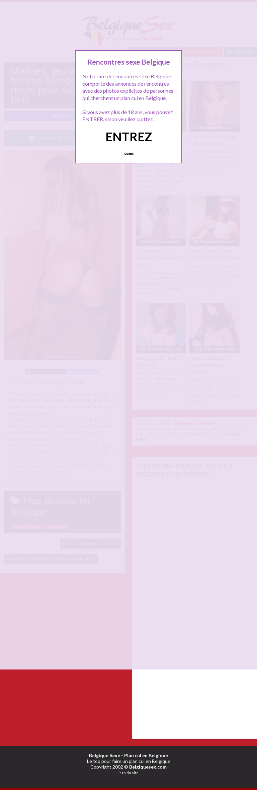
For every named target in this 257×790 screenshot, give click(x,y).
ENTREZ (128, 136)
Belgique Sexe (104, 755)
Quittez (129, 153)
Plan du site (128, 773)
